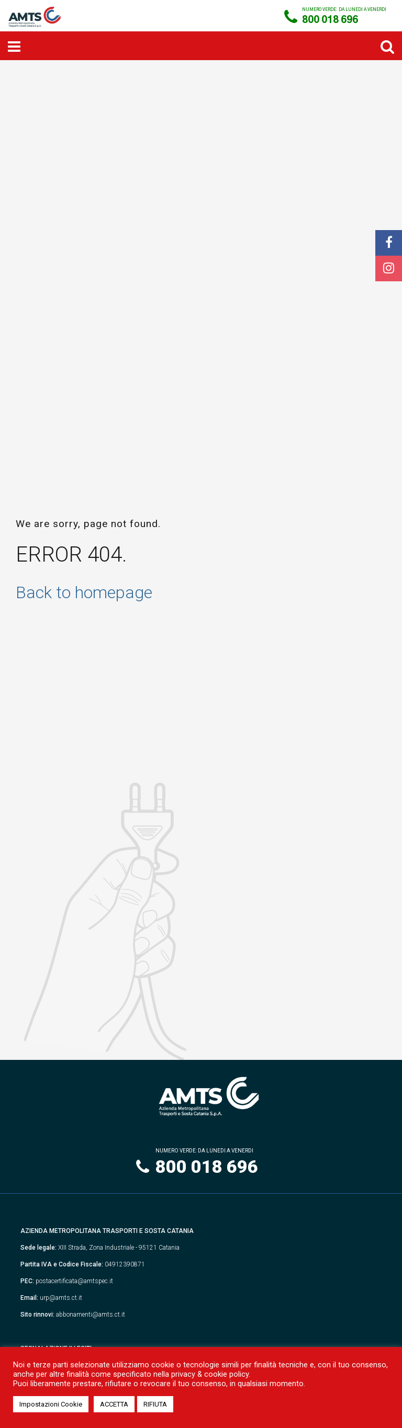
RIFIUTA (155, 1404)
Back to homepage (84, 592)
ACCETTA (114, 1404)
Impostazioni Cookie (50, 1404)
